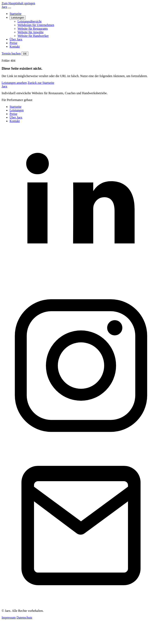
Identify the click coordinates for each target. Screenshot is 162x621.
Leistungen (17, 17)
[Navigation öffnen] (9, 8)
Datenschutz (24, 617)
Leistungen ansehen (14, 82)
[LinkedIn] (81, 284)
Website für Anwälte (30, 32)
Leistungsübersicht (29, 21)
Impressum (9, 617)
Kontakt (15, 46)
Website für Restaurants (32, 28)
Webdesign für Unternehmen (35, 25)
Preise (13, 43)
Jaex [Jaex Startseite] (4, 7)
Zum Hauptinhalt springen (18, 3)
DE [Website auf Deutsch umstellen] (25, 53)
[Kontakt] (81, 604)
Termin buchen (11, 53)
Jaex (4, 86)
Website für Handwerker (33, 35)
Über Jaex (16, 39)
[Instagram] (81, 444)
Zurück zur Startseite (41, 82)
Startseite (15, 13)
